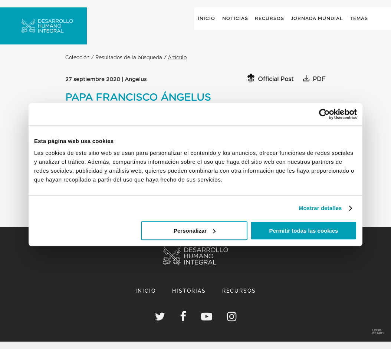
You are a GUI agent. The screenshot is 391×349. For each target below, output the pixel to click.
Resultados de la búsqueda (128, 65)
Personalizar (195, 230)
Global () (345, 15)
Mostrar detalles (320, 208)
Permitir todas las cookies (303, 230)
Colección (77, 65)
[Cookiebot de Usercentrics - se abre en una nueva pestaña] (324, 114)
